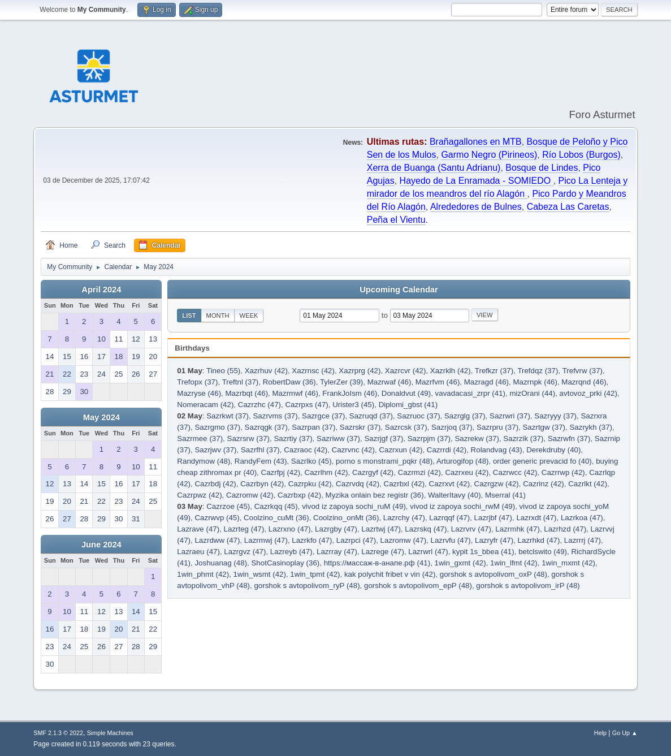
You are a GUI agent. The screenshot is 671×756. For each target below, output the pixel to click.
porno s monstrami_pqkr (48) (384, 461)
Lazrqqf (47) (449, 517)
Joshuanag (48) (220, 563)
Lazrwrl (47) (428, 551)
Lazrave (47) (198, 529)
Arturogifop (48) (462, 461)
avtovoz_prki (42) (588, 393)
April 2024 (101, 289)
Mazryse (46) (199, 393)
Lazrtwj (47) (381, 529)
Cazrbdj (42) (215, 483)
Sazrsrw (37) (248, 438)
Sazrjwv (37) (215, 450)
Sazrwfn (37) (569, 438)
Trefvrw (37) (582, 370)
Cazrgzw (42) (496, 483)
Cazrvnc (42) (353, 450)
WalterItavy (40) (454, 495)
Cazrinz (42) (543, 483)
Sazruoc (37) (418, 416)
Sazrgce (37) (323, 416)
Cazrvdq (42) (357, 483)
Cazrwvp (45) (216, 517)
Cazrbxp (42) (299, 495)
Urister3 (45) (353, 404)
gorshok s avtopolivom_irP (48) (527, 585)
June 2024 (101, 544)
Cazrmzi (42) (419, 472)
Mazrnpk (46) (535, 382)
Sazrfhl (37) (260, 450)
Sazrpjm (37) (429, 438)
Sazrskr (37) (360, 427)
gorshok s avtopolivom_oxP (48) (493, 574)
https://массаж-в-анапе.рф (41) (377, 563)
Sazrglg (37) (465, 416)
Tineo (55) (223, 370)
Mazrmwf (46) (295, 393)
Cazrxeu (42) (466, 472)
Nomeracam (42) (205, 404)
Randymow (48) (203, 461)
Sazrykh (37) (590, 427)
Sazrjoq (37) (452, 427)
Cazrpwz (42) (199, 495)
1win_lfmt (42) (514, 563)
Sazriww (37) (338, 438)
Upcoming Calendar (399, 289)
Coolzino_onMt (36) (346, 517)
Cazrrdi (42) (446, 450)
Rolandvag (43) (496, 450)
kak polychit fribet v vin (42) (389, 574)
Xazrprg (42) (359, 370)
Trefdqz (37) (537, 370)
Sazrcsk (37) (406, 427)
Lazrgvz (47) (245, 551)
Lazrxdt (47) (536, 517)
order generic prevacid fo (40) (542, 461)
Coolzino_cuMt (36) (276, 517)
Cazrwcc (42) (515, 472)
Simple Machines (110, 732)
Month (218, 315)
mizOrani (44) (532, 393)
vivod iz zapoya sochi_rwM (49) (462, 506)
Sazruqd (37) (371, 416)
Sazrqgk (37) (266, 427)
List (189, 315)
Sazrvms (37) (275, 416)
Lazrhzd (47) (565, 529)
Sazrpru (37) (497, 427)
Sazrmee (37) (200, 438)
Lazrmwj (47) (266, 540)
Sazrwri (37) (510, 416)
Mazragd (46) (486, 382)
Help (600, 732)
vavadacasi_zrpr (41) (470, 393)
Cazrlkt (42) (587, 483)
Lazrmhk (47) (517, 529)
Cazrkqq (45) (276, 506)
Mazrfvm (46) (437, 382)
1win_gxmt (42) (460, 563)
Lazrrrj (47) (582, 540)
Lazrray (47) (337, 551)
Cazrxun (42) (400, 450)
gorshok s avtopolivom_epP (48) (418, 585)
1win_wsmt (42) (259, 574)
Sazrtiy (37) (293, 438)
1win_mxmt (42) (568, 563)
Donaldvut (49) (406, 393)
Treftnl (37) (240, 382)
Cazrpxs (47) (306, 404)
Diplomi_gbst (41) (408, 404)
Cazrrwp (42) (563, 472)
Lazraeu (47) (198, 551)
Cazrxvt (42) (449, 483)
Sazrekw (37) (476, 438)
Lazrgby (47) (336, 529)
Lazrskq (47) (426, 529)
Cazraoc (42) (305, 450)
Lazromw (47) (403, 540)
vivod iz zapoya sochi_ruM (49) (354, 506)
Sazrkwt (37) (227, 416)
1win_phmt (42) (203, 574)
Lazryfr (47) (494, 540)
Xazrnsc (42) (313, 370)
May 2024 (101, 417)
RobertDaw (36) (289, 382)
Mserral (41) (505, 495)
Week (249, 315)
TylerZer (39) (341, 382)
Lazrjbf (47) (493, 517)
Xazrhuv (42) (266, 370)
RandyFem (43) (261, 461)
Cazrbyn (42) (262, 483)
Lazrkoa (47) (582, 517)
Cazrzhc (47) (259, 404)
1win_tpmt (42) (315, 574)
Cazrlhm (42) (326, 472)
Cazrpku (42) (310, 483)
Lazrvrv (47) (471, 529)
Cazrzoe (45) (228, 506)
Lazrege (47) (382, 551)
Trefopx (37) (197, 382)
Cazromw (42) (250, 495)
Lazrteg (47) (244, 529)
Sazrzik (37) (523, 438)
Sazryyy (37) (555, 416)
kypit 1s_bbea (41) (483, 551)
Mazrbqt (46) (247, 393)
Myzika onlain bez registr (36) (375, 495)
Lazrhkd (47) (539, 540)
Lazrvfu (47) (451, 540)
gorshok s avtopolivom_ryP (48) (307, 585)
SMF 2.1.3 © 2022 (58, 732)
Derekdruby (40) (553, 450)
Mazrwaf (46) (389, 382)
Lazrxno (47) (290, 529)
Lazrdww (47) (217, 540)
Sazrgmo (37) (217, 427)
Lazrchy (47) (404, 517)
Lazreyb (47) (291, 551)
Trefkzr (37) (494, 370)
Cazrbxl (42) (404, 483)
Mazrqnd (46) (583, 382)
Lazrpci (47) (356, 540)
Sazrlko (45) (311, 461)
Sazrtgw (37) (543, 427)
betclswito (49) (542, 551)
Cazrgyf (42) (372, 472)
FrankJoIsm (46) (349, 393)
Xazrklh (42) (450, 370)
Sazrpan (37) (313, 427)
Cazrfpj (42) (281, 472)
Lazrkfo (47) (312, 540)
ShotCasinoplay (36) (285, 563)
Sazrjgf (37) (383, 438)
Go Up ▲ (625, 732)
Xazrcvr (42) (405, 370)
